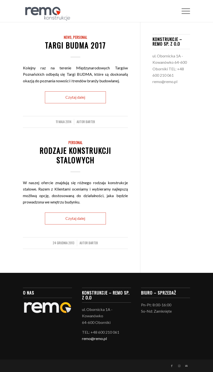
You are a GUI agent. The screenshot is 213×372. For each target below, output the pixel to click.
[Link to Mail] (186, 366)
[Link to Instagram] (179, 366)
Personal (80, 37)
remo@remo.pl (164, 81)
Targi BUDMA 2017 (75, 45)
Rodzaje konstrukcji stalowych (75, 155)
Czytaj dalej (75, 97)
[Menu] (183, 11)
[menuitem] (183, 11)
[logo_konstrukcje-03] (47, 11)
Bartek (90, 121)
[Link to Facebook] (171, 366)
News (67, 37)
